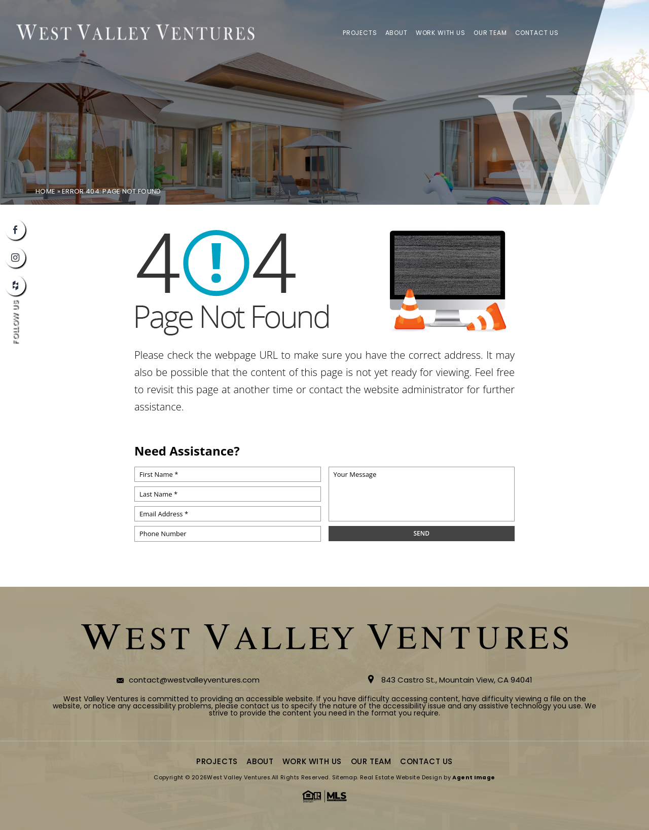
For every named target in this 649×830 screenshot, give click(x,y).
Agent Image (473, 777)
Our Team (490, 32)
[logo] (135, 32)
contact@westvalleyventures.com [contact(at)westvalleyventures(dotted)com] (194, 679)
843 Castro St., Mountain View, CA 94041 (456, 679)
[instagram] (15, 257)
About (396, 32)
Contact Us (537, 32)
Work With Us (440, 32)
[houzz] (15, 285)
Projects (360, 32)
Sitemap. (345, 777)
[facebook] (15, 229)
